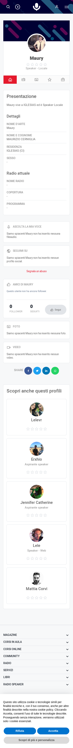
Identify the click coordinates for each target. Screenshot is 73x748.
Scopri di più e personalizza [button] (36, 740)
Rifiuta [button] (20, 730)
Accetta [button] (53, 730)
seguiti (35, 309)
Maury (36, 58)
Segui (58, 310)
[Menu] (57, 7)
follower (16, 309)
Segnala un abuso (36, 271)
